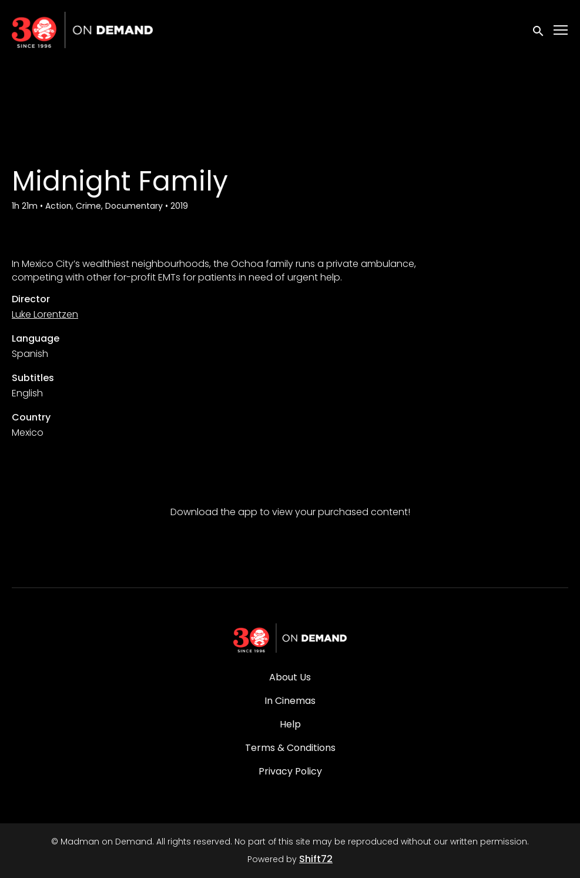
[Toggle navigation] (561, 30)
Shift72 (316, 859)
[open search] (538, 30)
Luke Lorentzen (45, 314)
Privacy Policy (290, 771)
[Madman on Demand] (290, 638)
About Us (290, 677)
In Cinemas (290, 700)
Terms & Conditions (290, 748)
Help (290, 724)
